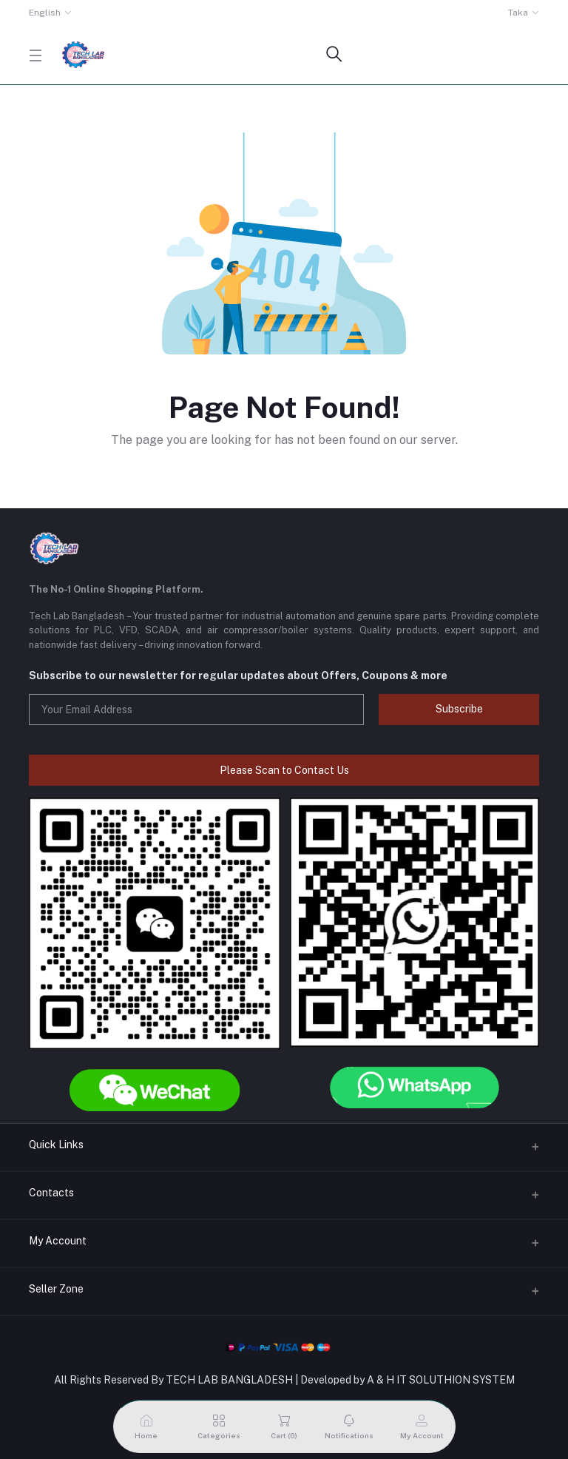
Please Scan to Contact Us (284, 770)
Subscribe (459, 709)
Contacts (51, 1193)
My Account (58, 1241)
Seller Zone (56, 1289)
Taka (518, 12)
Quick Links (56, 1144)
